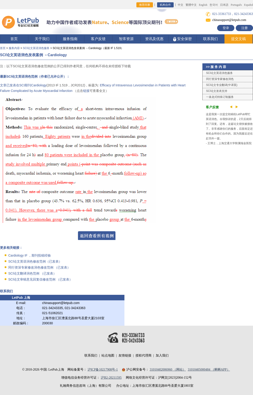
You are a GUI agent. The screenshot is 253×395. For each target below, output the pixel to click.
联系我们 (210, 39)
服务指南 (70, 39)
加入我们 (162, 355)
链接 (86, 91)
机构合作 (165, 4)
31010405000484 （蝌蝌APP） (209, 369)
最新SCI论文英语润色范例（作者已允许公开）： (35, 76)
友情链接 (124, 355)
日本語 (224, 4)
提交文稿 (238, 39)
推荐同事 (144, 4)
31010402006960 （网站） (168, 369)
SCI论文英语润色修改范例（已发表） (35, 261)
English (203, 4)
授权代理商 (143, 355)
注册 (244, 28)
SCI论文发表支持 (216, 91)
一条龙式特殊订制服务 (220, 97)
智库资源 (126, 39)
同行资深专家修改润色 (220, 79)
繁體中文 (191, 4)
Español (248, 4)
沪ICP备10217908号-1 (103, 369)
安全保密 (182, 39)
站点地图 (107, 355)
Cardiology (38, 85)
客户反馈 (98, 39)
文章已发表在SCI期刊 (15, 85)
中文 (180, 4)
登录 (226, 28)
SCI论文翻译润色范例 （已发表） (32, 273)
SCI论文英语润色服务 (36, 48)
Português (236, 4)
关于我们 (42, 39)
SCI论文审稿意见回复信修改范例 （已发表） (40, 279)
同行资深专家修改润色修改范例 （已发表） (39, 267)
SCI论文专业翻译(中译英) (221, 85)
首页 (14, 39)
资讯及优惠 (154, 39)
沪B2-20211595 (111, 377)
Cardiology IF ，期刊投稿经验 (29, 255)
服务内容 (14, 48)
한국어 (214, 4)
